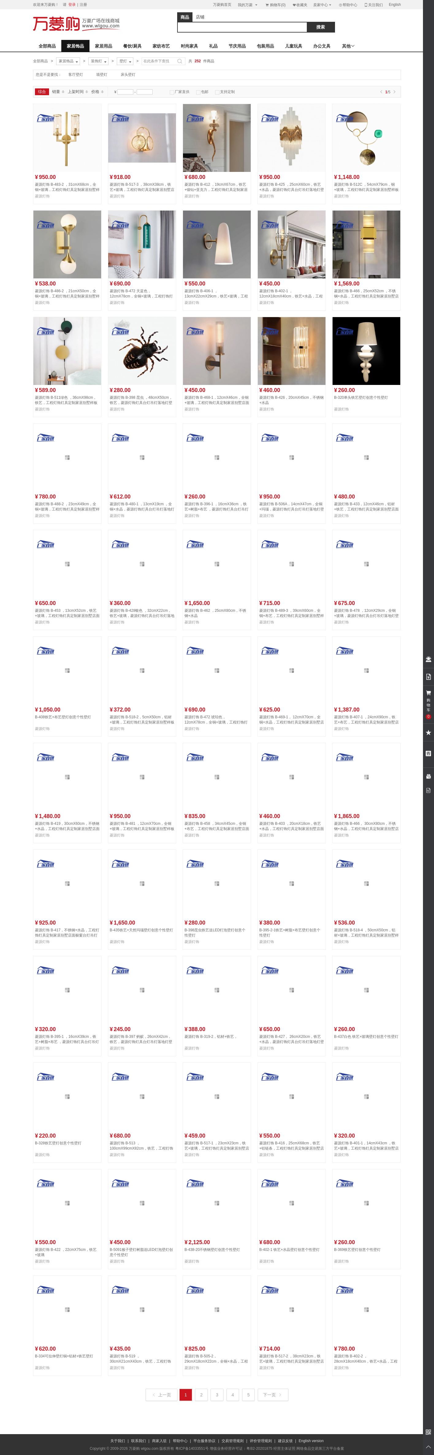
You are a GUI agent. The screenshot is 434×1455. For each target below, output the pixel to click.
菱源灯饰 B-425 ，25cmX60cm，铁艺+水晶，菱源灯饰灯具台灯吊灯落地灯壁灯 (291, 189)
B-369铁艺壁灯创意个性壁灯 (357, 1249)
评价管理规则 (261, 1441)
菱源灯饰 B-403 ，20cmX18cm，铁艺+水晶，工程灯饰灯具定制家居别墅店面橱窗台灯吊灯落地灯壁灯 (291, 828)
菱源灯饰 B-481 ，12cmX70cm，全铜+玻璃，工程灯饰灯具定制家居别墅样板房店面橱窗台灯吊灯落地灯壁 (142, 828)
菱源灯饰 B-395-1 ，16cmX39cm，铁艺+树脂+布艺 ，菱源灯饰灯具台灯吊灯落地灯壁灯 (67, 1041)
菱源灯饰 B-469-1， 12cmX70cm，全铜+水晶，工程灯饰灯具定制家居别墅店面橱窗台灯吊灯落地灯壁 (291, 722)
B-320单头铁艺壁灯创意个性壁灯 (361, 397)
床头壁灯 (128, 74)
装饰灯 (99, 61)
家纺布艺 (161, 46)
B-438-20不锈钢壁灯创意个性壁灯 (212, 1249)
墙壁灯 (101, 74)
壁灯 (126, 61)
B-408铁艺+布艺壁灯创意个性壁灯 (63, 717)
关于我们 (117, 1441)
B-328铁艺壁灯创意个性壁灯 (58, 1143)
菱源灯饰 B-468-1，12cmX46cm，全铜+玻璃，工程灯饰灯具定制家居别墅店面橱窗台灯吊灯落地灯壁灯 (217, 402)
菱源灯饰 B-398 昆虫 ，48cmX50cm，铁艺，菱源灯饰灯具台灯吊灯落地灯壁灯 (141, 402)
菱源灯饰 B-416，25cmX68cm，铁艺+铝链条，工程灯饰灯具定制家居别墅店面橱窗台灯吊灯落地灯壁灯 (291, 1148)
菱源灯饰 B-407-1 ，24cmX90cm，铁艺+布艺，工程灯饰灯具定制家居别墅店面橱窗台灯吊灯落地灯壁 (366, 722)
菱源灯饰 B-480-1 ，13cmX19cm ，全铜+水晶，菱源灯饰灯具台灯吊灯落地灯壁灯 (142, 509)
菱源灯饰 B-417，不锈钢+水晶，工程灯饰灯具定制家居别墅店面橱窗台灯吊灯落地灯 (67, 935)
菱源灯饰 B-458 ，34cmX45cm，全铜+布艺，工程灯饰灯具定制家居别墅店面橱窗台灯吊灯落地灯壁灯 (217, 828)
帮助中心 (347, 5)
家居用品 (103, 46)
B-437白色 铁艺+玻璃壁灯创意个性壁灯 (366, 1036)
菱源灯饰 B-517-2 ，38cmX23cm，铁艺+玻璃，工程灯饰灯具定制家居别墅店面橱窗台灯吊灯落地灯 (291, 1361)
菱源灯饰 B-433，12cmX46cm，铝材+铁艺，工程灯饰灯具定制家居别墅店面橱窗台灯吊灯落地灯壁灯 (366, 509)
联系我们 (138, 1441)
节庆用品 (237, 46)
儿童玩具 (293, 46)
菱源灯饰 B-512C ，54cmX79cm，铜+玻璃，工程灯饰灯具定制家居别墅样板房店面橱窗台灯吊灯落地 (366, 189)
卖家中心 (322, 4)
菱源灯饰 (42, 196)
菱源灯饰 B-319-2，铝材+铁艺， (211, 1036)
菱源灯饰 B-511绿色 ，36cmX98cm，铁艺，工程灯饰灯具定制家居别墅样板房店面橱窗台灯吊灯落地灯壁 (66, 402)
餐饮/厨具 (132, 46)
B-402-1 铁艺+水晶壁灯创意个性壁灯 (289, 1249)
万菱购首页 (222, 4)
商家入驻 (159, 1441)
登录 (72, 4)
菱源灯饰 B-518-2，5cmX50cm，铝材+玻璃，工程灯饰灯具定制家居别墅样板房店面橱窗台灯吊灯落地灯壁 (142, 722)
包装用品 (265, 46)
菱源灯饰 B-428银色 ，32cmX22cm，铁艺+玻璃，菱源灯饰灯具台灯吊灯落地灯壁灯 (142, 615)
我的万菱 (248, 4)
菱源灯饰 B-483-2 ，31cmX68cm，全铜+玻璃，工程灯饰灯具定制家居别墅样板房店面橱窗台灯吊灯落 (67, 189)
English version (311, 1441)
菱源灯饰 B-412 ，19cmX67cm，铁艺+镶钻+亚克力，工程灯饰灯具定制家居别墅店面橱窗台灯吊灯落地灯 (216, 189)
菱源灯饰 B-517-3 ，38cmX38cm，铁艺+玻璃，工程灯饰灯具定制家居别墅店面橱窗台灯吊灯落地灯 (142, 189)
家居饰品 (75, 46)
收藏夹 (299, 4)
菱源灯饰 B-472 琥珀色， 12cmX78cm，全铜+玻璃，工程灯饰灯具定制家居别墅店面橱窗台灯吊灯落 (216, 722)
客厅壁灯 (75, 74)
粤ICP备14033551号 (192, 1448)
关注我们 (373, 4)
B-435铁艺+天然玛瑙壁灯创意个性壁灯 (141, 930)
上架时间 (78, 91)
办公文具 (321, 46)
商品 (185, 17)
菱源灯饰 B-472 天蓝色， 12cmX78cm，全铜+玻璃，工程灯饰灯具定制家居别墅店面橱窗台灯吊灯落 (141, 296)
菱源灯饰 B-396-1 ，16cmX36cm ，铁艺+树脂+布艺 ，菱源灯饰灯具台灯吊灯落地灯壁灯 (217, 509)
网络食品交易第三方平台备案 (320, 1448)
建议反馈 (285, 1441)
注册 (83, 4)
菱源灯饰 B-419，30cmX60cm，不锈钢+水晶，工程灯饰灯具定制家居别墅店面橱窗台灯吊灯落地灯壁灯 (67, 828)
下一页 (272, 1394)
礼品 (213, 46)
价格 (97, 91)
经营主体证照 (284, 1448)
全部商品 (47, 46)
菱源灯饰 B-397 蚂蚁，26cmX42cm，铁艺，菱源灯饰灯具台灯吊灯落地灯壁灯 (141, 1041)
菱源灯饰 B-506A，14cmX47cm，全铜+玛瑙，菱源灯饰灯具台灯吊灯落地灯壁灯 (291, 509)
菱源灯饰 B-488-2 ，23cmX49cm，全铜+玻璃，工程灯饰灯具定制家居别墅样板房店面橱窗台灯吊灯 (67, 509)
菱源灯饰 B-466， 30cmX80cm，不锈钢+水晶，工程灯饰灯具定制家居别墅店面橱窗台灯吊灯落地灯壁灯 (366, 828)
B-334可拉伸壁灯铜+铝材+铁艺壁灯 (64, 1356)
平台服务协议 (204, 1441)
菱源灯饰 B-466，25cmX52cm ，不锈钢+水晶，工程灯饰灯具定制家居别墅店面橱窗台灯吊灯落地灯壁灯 (366, 296)
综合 (42, 91)
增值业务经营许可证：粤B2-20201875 (241, 1448)
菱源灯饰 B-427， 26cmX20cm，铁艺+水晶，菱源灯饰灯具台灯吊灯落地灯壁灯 (291, 1041)
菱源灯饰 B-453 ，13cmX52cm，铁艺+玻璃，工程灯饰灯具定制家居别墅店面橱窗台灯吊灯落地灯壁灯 (67, 615)
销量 (58, 91)
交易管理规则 (233, 1441)
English (395, 4)
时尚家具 (189, 46)
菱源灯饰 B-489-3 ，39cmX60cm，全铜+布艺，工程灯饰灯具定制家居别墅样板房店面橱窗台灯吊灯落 (291, 615)
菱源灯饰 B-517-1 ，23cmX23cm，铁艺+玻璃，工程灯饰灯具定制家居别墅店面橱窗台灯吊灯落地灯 (217, 1148)
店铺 (200, 16)
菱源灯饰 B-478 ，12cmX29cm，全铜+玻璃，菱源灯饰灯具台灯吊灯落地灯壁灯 (366, 615)
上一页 (162, 1394)
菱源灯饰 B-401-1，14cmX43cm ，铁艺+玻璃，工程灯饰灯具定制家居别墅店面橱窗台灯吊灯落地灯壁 (366, 1148)
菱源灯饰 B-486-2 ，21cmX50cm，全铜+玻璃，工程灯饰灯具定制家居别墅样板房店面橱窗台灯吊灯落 (67, 296)
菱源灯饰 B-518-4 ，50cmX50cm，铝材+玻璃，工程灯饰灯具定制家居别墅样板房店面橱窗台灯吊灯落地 (366, 935)
